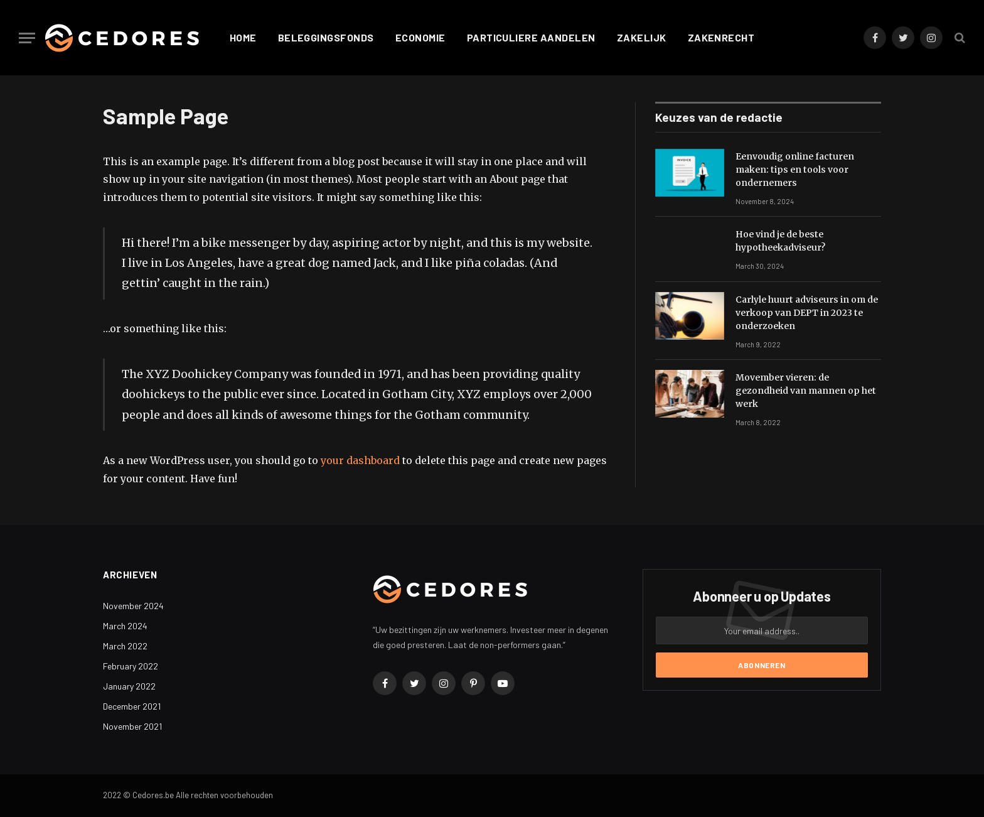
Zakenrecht (721, 37)
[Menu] (27, 38)
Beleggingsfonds (326, 37)
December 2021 (132, 706)
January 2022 (129, 686)
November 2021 (132, 726)
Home (243, 37)
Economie (420, 37)
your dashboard (360, 460)
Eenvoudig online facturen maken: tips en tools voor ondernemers (794, 169)
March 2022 (125, 646)
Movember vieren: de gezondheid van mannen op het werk (805, 390)
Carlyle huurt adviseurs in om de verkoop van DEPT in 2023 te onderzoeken (806, 313)
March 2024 (125, 625)
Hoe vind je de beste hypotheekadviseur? (780, 241)
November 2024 (133, 605)
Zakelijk (641, 37)
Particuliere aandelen (531, 37)
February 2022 (130, 666)
